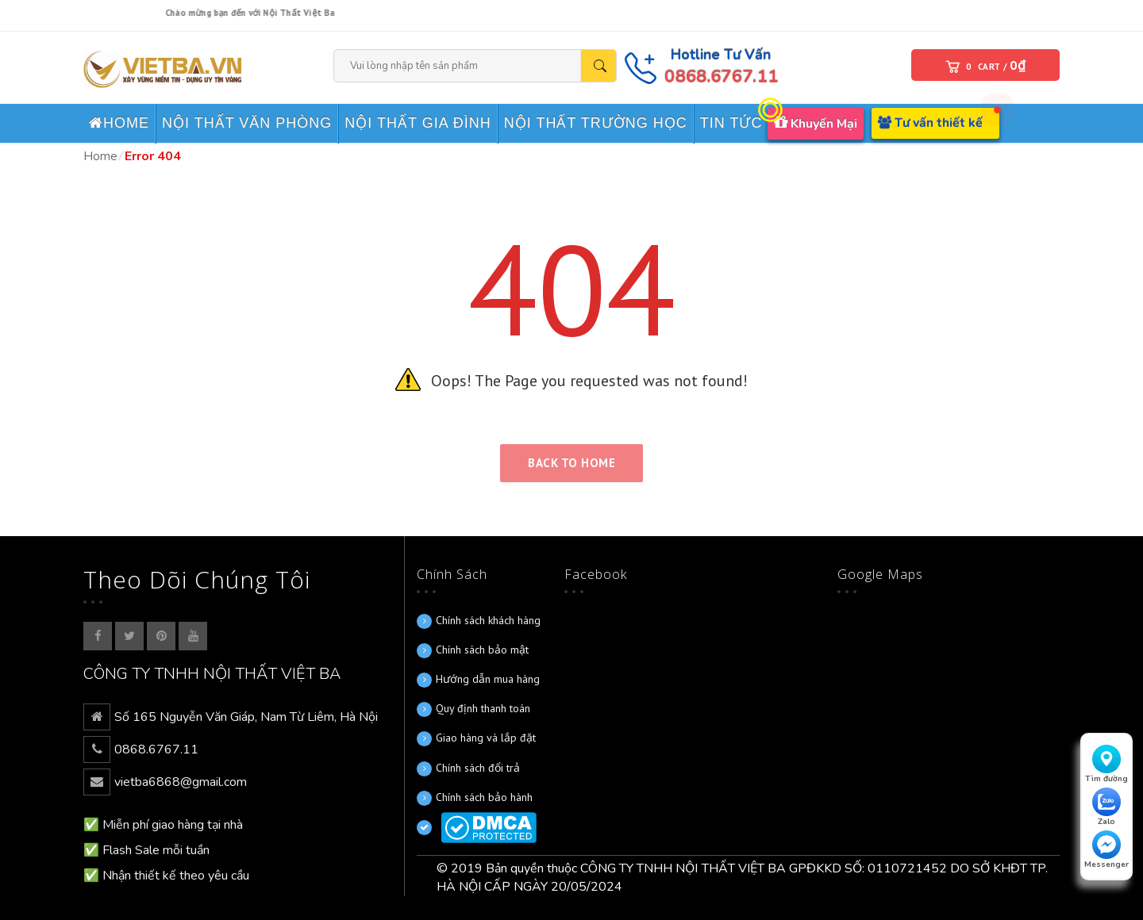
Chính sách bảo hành (484, 797)
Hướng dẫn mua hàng (488, 679)
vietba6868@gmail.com (180, 782)
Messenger (1106, 850)
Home (100, 156)
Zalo (1106, 807)
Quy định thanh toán (483, 708)
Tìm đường (1106, 764)
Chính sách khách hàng (488, 620)
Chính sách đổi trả (478, 768)
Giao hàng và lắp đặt (486, 737)
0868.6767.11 (724, 77)
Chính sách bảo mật (482, 649)
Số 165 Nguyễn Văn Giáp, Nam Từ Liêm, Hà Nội (246, 717)
